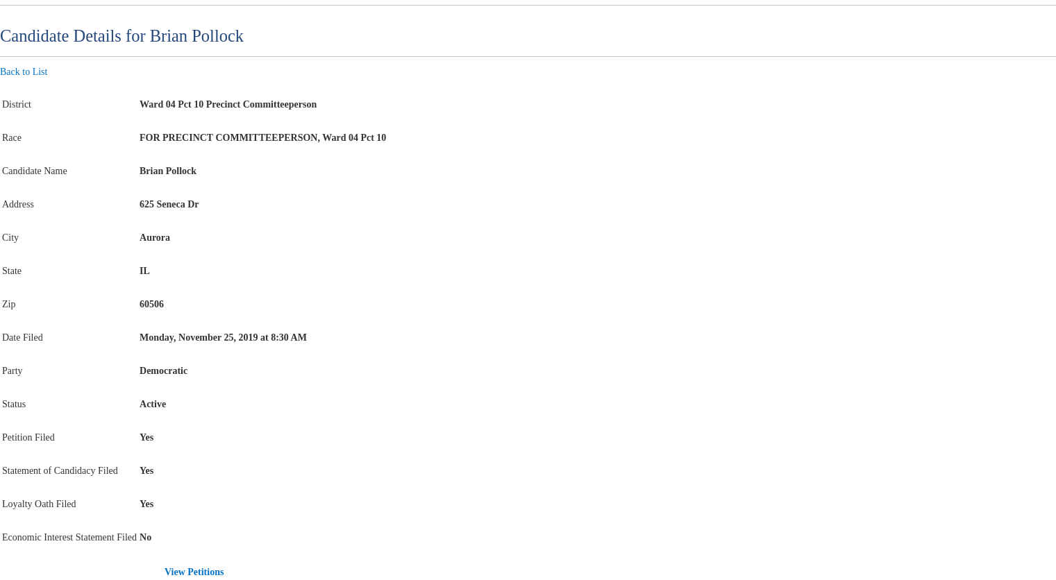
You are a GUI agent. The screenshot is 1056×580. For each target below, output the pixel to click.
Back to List (23, 72)
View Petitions (194, 572)
